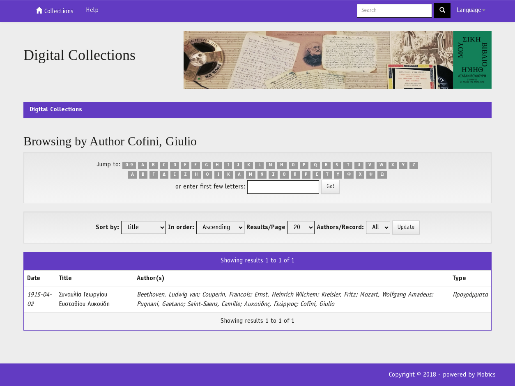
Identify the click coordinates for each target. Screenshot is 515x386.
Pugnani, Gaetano (160, 304)
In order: (181, 227)
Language (471, 10)
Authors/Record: (340, 227)
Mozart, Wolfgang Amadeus (395, 295)
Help (92, 10)
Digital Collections (56, 109)
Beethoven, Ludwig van (167, 295)
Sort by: (107, 227)
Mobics (486, 375)
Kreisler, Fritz (338, 295)
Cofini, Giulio (317, 304)
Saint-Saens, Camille (213, 304)
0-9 (129, 165)
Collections (55, 11)
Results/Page (265, 227)
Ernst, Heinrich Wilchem (285, 295)
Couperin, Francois (226, 295)
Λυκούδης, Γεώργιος (270, 304)
